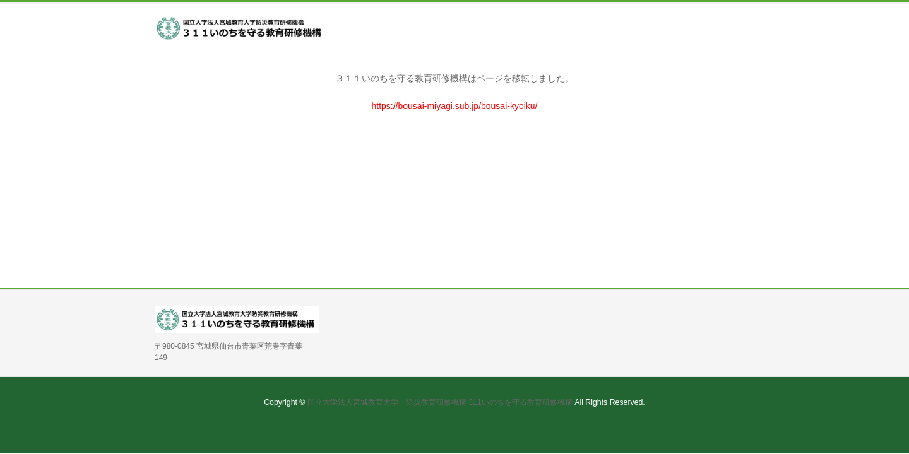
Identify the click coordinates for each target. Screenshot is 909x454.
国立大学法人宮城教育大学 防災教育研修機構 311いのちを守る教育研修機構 (440, 402)
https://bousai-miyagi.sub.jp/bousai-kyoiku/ (454, 106)
